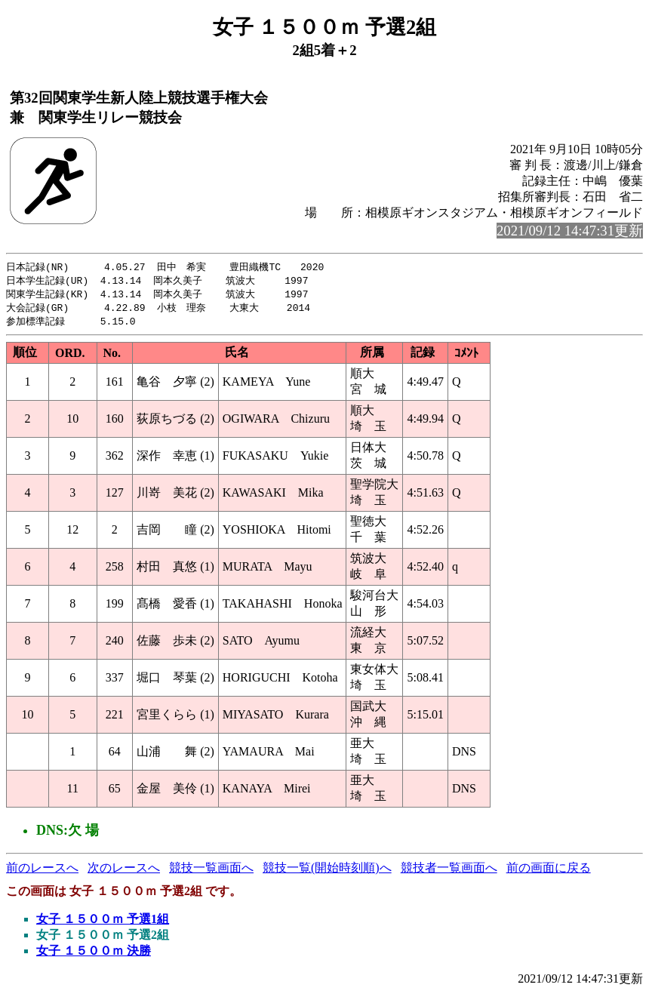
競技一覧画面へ (211, 871)
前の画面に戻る (548, 871)
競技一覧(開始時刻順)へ (327, 871)
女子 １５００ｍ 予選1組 (102, 922)
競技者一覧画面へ (449, 871)
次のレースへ (124, 871)
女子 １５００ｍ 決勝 (93, 954)
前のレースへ (42, 871)
